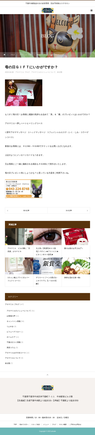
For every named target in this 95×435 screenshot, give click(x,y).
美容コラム (11, 348)
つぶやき (10, 326)
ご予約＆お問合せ (75, 424)
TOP (15, 424)
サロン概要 (63, 424)
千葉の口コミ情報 (14, 342)
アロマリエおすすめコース (15, 353)
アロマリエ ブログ (22, 72)
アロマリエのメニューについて (43, 72)
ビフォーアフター (14, 332)
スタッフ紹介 (35, 424)
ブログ (54, 424)
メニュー (46, 424)
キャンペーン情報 (14, 321)
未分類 (59, 72)
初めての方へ (24, 424)
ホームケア (11, 337)
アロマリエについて (13, 358)
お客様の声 (11, 316)
